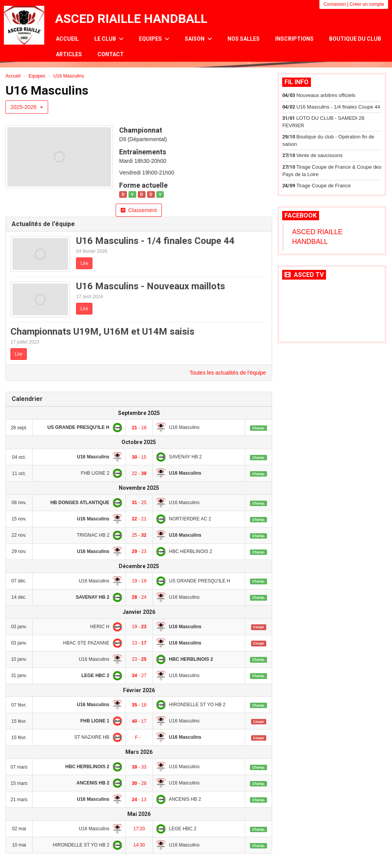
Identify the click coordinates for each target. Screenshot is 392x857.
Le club (108, 39)
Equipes (154, 39)
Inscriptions (294, 39)
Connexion (334, 4)
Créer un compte (367, 4)
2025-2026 (26, 107)
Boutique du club (355, 39)
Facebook (300, 215)
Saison (198, 39)
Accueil (67, 39)
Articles (69, 54)
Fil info (296, 82)
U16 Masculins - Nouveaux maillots (150, 286)
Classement (139, 210)
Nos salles (243, 39)
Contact (110, 54)
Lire (84, 263)
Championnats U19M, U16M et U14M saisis (102, 331)
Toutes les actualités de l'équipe (227, 373)
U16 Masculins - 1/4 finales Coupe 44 (155, 240)
